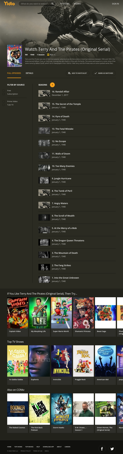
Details (29, 73)
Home (9, 447)
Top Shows (18, 447)
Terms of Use (37, 451)
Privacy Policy (26, 451)
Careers (67, 447)
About (59, 447)
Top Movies (29, 447)
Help (38, 447)
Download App (48, 447)
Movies (77, 3)
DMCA (47, 451)
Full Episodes (14, 73)
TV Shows (64, 3)
